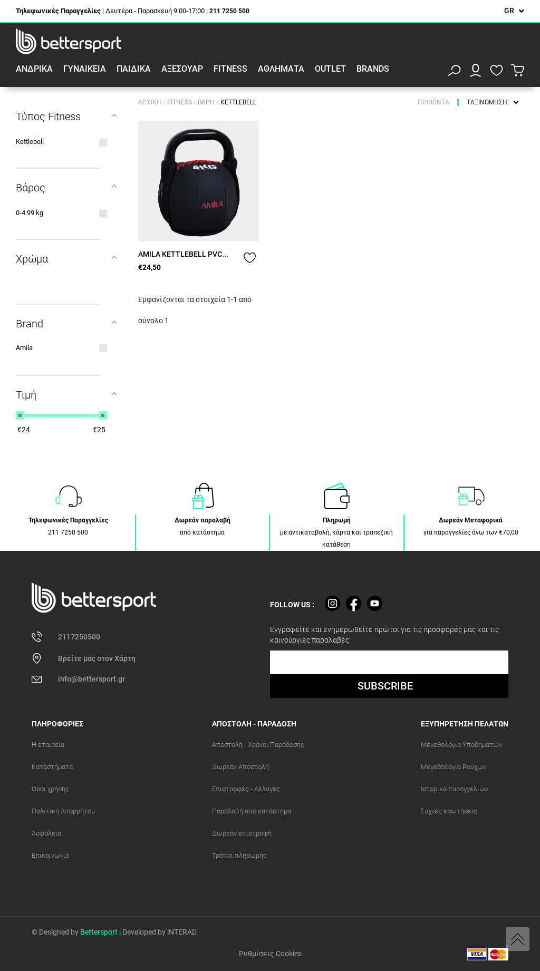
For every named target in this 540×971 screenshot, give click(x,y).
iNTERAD (181, 932)
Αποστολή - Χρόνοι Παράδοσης (258, 745)
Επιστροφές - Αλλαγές (246, 789)
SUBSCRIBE (385, 685)
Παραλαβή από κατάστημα (251, 811)
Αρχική (149, 102)
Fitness (180, 102)
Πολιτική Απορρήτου (63, 811)
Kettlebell (238, 102)
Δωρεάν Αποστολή (240, 767)
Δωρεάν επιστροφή (242, 833)
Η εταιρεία (48, 745)
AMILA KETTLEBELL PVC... (183, 254)
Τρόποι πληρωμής (239, 855)
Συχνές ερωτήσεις (449, 811)
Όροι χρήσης (50, 789)
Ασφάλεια (46, 833)
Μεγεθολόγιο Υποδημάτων (461, 745)
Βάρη (207, 102)
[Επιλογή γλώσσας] (514, 10)
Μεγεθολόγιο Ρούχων (453, 767)
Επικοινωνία (50, 855)
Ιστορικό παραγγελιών (454, 789)
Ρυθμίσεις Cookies (270, 953)
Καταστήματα (52, 767)
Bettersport (99, 932)
